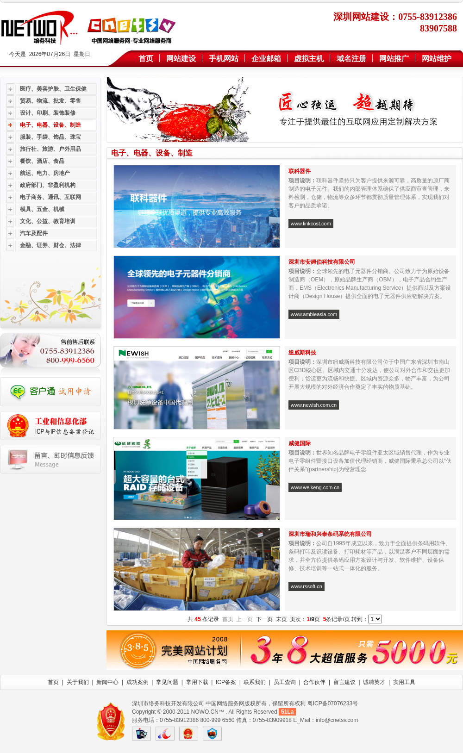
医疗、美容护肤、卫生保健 (53, 89)
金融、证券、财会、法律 (50, 245)
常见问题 (167, 682)
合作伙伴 (314, 682)
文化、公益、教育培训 (47, 221)
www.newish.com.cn (314, 405)
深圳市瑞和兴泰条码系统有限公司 (330, 534)
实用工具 (404, 682)
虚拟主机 (309, 58)
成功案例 (137, 682)
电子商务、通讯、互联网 (50, 197)
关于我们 (78, 682)
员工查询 (285, 682)
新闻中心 (107, 682)
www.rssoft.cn (306, 586)
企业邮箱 (266, 58)
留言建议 (344, 682)
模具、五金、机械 (42, 209)
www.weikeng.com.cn (315, 487)
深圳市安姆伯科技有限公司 (322, 262)
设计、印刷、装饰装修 (47, 113)
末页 (281, 619)
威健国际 (299, 443)
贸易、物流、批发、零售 (50, 101)
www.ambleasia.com (314, 314)
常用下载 (197, 682)
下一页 (264, 619)
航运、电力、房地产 (45, 173)
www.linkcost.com (311, 223)
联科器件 (299, 171)
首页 (145, 58)
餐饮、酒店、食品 (42, 161)
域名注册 (351, 58)
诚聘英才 (374, 682)
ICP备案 (226, 682)
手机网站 (223, 58)
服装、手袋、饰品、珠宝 (50, 137)
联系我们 (255, 682)
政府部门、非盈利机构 (47, 185)
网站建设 (181, 58)
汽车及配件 (34, 233)
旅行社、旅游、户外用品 (50, 149)
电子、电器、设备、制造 (50, 125)
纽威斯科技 (302, 352)
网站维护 (436, 58)
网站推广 (394, 58)
